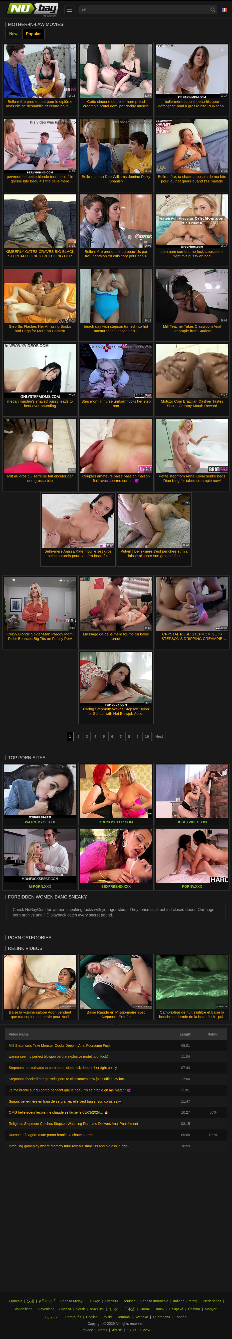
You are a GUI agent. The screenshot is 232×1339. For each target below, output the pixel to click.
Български (161, 1317)
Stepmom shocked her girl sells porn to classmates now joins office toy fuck (67, 1079)
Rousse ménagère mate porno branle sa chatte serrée (51, 1135)
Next (159, 737)
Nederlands (212, 1301)
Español (181, 1317)
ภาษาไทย (97, 1309)
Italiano (178, 1301)
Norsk (80, 1309)
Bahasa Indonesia (154, 1301)
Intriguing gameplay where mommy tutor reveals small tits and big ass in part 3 (69, 1146)
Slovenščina (23, 1309)
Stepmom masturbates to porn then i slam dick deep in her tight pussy (63, 1068)
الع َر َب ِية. (52, 1317)
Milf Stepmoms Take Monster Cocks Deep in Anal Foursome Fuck (59, 1045)
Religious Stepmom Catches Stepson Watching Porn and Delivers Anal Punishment (73, 1124)
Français (15, 1301)
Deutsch (129, 1301)
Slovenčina (45, 1309)
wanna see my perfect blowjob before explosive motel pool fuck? (59, 1056)
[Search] (213, 10)
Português (73, 1317)
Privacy (87, 1330)
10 (147, 737)
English (92, 1317)
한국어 (114, 1309)
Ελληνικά (176, 1309)
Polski (107, 1317)
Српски (65, 1309)
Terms (102, 1330)
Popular (33, 34)
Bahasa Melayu (72, 1301)
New (13, 34)
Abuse (117, 1330)
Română (123, 1317)
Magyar (211, 1309)
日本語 (129, 1309)
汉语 (30, 1301)
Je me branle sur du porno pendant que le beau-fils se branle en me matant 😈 (70, 1090)
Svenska (141, 1317)
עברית (194, 1301)
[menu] (69, 9)
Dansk (160, 1309)
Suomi (145, 1309)
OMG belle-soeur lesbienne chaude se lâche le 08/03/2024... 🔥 (58, 1112)
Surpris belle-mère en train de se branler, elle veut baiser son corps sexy (65, 1101)
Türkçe (94, 1301)
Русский (111, 1301)
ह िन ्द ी (47, 1301)
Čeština (194, 1309)
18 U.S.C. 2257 (139, 1330)
